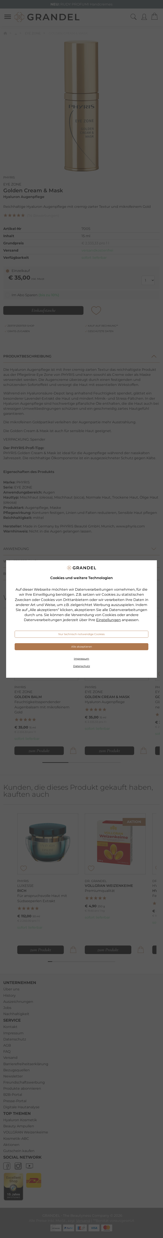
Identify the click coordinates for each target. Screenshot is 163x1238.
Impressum (81, 658)
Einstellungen (108, 620)
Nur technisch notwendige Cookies (81, 634)
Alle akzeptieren (81, 646)
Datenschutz (81, 666)
